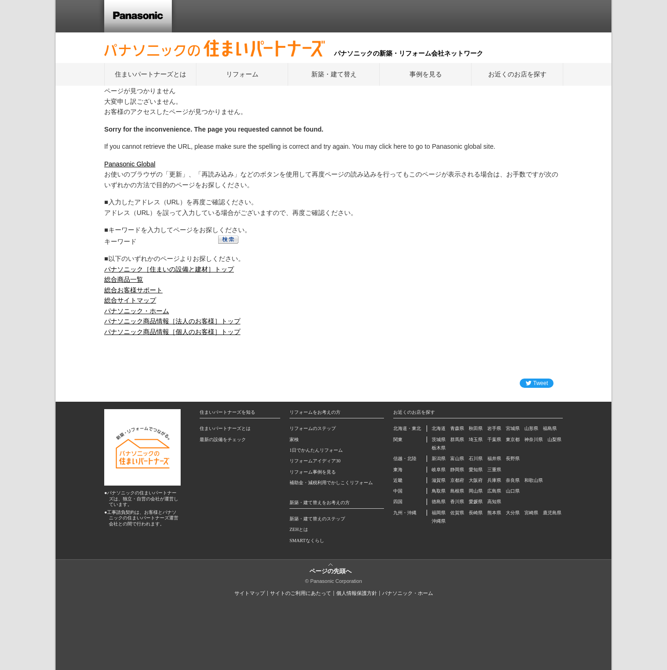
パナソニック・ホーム (136, 311)
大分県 (513, 512)
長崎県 (476, 512)
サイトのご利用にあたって (300, 593)
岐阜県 (439, 469)
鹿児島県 (552, 512)
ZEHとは (298, 529)
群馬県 (457, 439)
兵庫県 (494, 480)
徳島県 (439, 501)
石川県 (476, 458)
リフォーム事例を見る (312, 471)
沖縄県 (439, 521)
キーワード (120, 241)
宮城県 (513, 428)
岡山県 (476, 490)
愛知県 (476, 469)
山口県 (513, 490)
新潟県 (439, 458)
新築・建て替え (334, 74)
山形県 (531, 428)
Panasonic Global (129, 164)
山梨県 (554, 439)
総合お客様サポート (133, 290)
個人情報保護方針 (356, 593)
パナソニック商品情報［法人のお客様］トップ (172, 321)
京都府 (457, 480)
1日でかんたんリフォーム (316, 450)
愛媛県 (476, 501)
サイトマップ (249, 593)
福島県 (550, 428)
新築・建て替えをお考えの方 (319, 502)
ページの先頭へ (330, 571)
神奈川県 (533, 439)
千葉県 (494, 439)
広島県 (494, 490)
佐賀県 (457, 512)
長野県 (513, 458)
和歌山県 (533, 480)
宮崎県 (531, 512)
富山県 (457, 458)
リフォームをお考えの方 (314, 412)
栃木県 (439, 447)
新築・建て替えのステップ (317, 518)
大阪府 (476, 480)
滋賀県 (439, 480)
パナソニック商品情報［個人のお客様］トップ (172, 331)
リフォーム (242, 74)
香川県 (457, 501)
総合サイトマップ (130, 300)
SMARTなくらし (306, 540)
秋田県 (476, 428)
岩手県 (494, 428)
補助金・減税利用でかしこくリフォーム (331, 482)
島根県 (457, 490)
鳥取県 (439, 490)
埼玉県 (476, 439)
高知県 (494, 501)
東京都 (513, 439)
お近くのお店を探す (517, 74)
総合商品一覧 (123, 279)
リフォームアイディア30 (314, 460)
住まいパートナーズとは (150, 74)
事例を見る (425, 74)
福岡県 (439, 512)
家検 (294, 439)
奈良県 (513, 480)
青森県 (457, 428)
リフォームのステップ (312, 428)
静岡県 (457, 469)
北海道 (439, 428)
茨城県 (439, 439)
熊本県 (494, 512)
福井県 (494, 458)
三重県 (494, 469)
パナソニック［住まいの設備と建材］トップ (169, 269)
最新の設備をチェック (223, 439)
